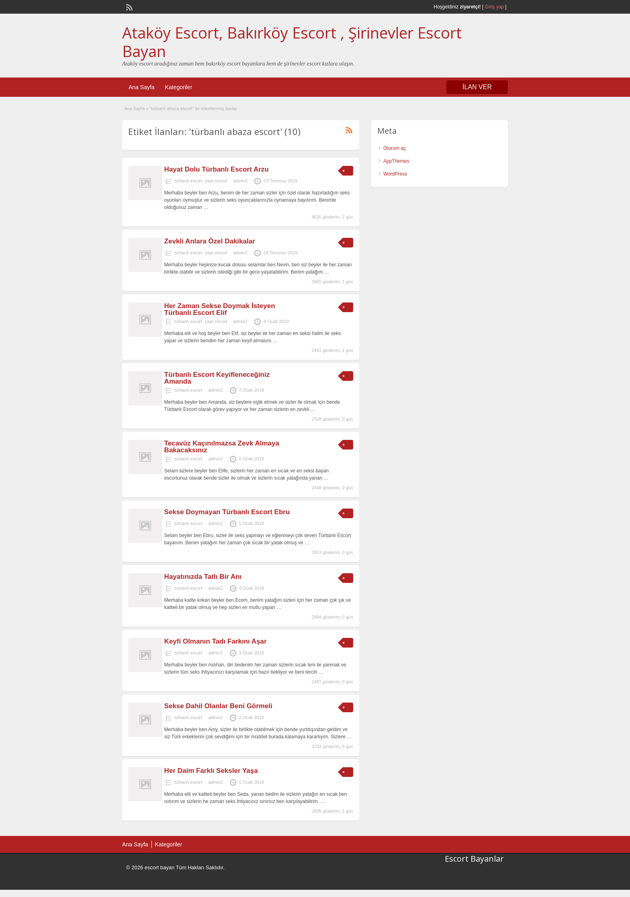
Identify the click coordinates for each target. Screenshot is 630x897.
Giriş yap (494, 7)
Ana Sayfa (142, 87)
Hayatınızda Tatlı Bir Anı (203, 576)
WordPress (395, 174)
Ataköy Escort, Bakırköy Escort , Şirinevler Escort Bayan (292, 41)
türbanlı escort (188, 180)
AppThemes (396, 161)
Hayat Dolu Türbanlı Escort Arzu (216, 169)
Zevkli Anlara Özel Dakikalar (209, 241)
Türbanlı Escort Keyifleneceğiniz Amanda (217, 378)
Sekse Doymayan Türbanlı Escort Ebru (227, 512)
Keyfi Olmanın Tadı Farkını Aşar (215, 641)
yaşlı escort (216, 180)
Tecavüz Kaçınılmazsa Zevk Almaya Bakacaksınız (221, 446)
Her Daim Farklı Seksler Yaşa (211, 770)
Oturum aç (394, 148)
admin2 (240, 180)
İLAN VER (477, 87)
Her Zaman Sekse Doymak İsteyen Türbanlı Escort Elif (219, 309)
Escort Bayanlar (474, 858)
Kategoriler (178, 87)
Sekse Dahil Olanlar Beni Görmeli (218, 706)
